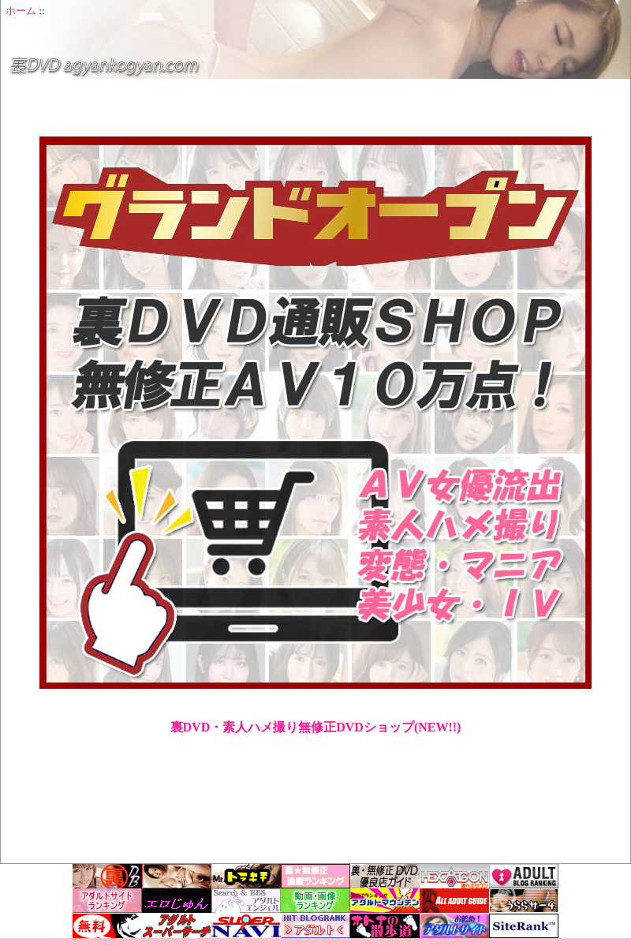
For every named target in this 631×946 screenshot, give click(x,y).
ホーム (21, 11)
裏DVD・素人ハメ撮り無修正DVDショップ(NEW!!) (315, 727)
